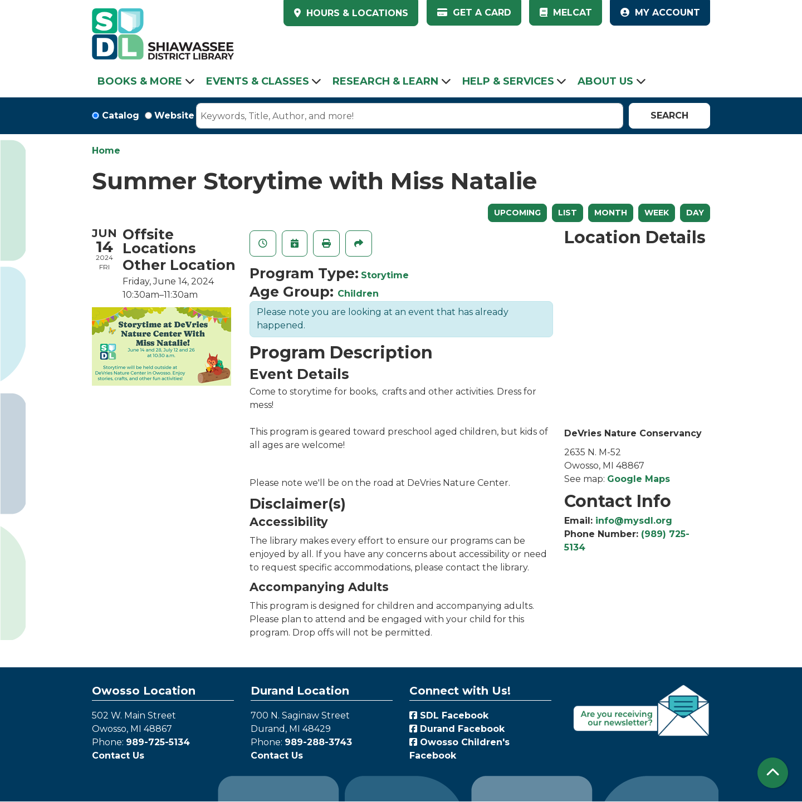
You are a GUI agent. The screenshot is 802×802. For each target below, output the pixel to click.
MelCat (566, 12)
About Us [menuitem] (605, 81)
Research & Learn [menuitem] (385, 81)
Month (610, 213)
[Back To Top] (772, 772)
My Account (660, 12)
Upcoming (517, 213)
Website (174, 115)
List (567, 213)
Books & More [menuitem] (139, 81)
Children (358, 293)
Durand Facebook (457, 729)
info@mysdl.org (633, 520)
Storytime (385, 275)
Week (656, 213)
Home (106, 150)
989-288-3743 (318, 742)
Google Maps (638, 479)
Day (695, 213)
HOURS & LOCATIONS (356, 13)
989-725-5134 (158, 742)
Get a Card (474, 12)
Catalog (120, 115)
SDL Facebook (448, 715)
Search (669, 115)
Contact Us (118, 755)
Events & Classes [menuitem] (257, 81)
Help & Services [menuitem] (508, 81)
